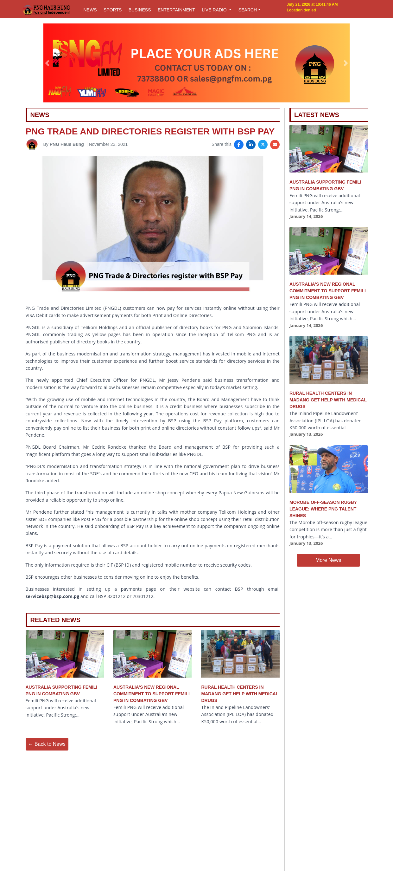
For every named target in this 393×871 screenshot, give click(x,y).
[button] (47, 63)
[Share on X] (263, 144)
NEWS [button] (90, 9)
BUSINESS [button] (140, 9)
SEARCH (247, 9)
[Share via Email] (275, 144)
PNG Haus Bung (67, 144)
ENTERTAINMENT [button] (176, 9)
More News (328, 560)
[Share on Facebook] (239, 144)
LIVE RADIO (215, 9)
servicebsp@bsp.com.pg (52, 596)
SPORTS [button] (113, 9)
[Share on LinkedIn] (251, 144)
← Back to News (47, 744)
